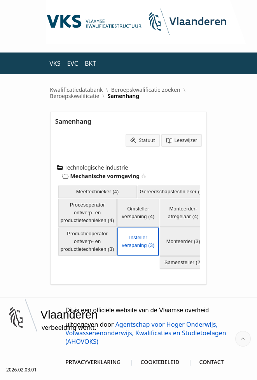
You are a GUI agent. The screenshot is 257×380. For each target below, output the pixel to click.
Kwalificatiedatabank (76, 90)
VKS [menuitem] (54, 63)
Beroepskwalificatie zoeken (145, 90)
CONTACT (211, 362)
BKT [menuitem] (90, 63)
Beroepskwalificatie (74, 96)
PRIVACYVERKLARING (93, 362)
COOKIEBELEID (160, 362)
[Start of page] (243, 339)
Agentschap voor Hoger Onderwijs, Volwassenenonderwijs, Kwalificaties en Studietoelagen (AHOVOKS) (145, 333)
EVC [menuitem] (72, 63)
